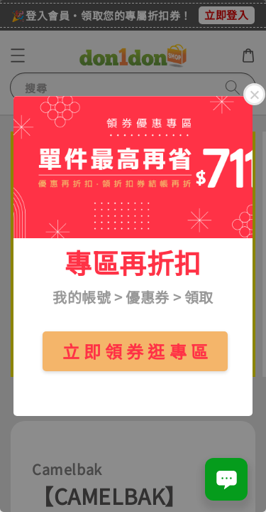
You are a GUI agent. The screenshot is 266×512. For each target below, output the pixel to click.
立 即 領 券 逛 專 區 (135, 350)
